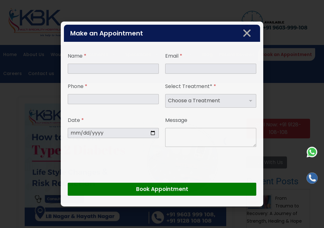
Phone (77, 86)
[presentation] (116, 178)
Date (76, 120)
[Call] (312, 178)
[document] (162, 114)
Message (176, 120)
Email (173, 56)
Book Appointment (162, 189)
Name (77, 56)
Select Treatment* (190, 86)
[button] (247, 33)
